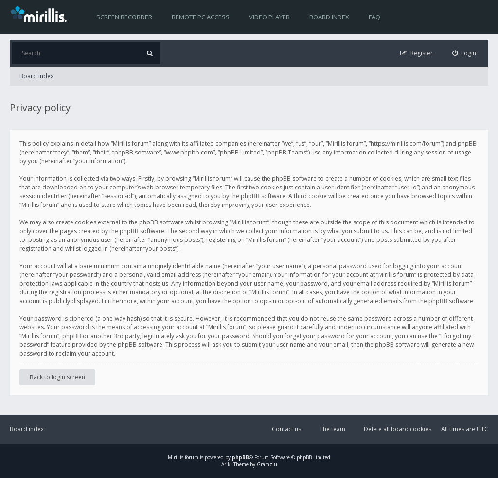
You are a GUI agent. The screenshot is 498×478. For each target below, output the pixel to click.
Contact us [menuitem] (286, 429)
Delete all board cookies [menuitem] (397, 429)
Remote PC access (201, 17)
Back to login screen (57, 377)
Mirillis (175, 457)
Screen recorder (124, 17)
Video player (269, 17)
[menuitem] (464, 53)
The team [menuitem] (332, 429)
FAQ (374, 17)
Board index (329, 17)
